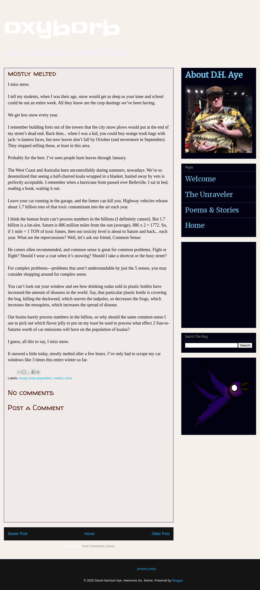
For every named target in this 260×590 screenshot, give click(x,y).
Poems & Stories (212, 210)
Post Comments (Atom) (98, 546)
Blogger (177, 580)
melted (58, 378)
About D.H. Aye (214, 75)
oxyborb (62, 28)
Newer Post (17, 534)
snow (68, 378)
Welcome (200, 179)
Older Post (161, 534)
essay (23, 378)
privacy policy (146, 569)
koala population (40, 378)
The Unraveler (209, 194)
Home (90, 534)
